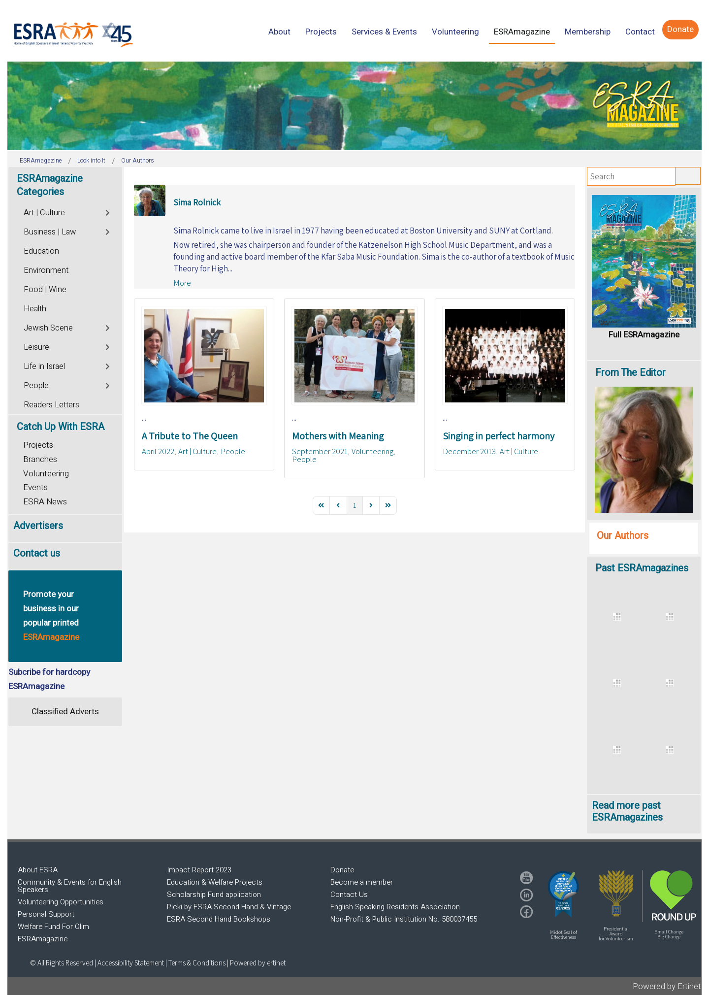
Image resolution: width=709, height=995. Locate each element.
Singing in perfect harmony (498, 436)
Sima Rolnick (197, 202)
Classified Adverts (65, 711)
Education (41, 251)
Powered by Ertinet (667, 986)
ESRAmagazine (42, 938)
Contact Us (349, 894)
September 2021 (320, 451)
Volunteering (372, 451)
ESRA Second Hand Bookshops (218, 919)
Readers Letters (51, 405)
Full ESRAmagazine (644, 335)
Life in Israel (44, 366)
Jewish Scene (48, 328)
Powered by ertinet (258, 962)
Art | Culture (197, 451)
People (233, 451)
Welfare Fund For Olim (53, 926)
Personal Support (46, 914)
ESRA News (45, 502)
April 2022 (158, 451)
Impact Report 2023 (199, 869)
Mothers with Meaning (338, 436)
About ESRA (38, 869)
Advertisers (38, 526)
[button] (563, 894)
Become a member (361, 882)
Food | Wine (45, 290)
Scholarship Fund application (214, 894)
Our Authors (622, 536)
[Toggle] (108, 211)
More (182, 282)
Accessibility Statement (131, 962)
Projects (38, 445)
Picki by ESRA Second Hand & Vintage (229, 906)
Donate (342, 869)
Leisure (36, 347)
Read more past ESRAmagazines (627, 811)
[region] (354, 106)
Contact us (36, 553)
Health (35, 309)
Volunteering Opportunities (60, 901)
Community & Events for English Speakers (70, 886)
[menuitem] (279, 32)
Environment (46, 270)
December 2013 (469, 451)
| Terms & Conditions (195, 962)
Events (35, 487)
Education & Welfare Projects (214, 882)
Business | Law (50, 232)
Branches (40, 459)
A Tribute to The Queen (190, 436)
